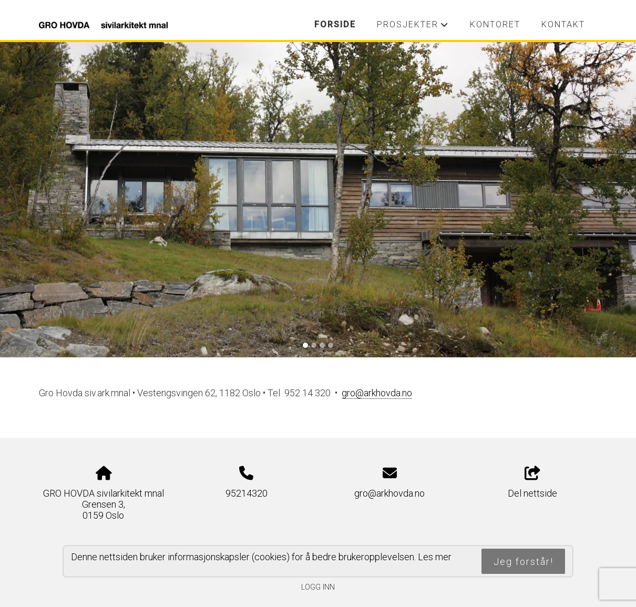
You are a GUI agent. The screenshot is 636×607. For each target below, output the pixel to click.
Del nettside (532, 482)
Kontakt (563, 24)
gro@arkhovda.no (389, 493)
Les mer (435, 556)
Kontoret (495, 24)
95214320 (246, 493)
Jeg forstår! (523, 561)
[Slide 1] (305, 345)
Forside (335, 24)
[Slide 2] (313, 345)
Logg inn (318, 587)
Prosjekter (413, 27)
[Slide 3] (322, 345)
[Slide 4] (330, 345)
